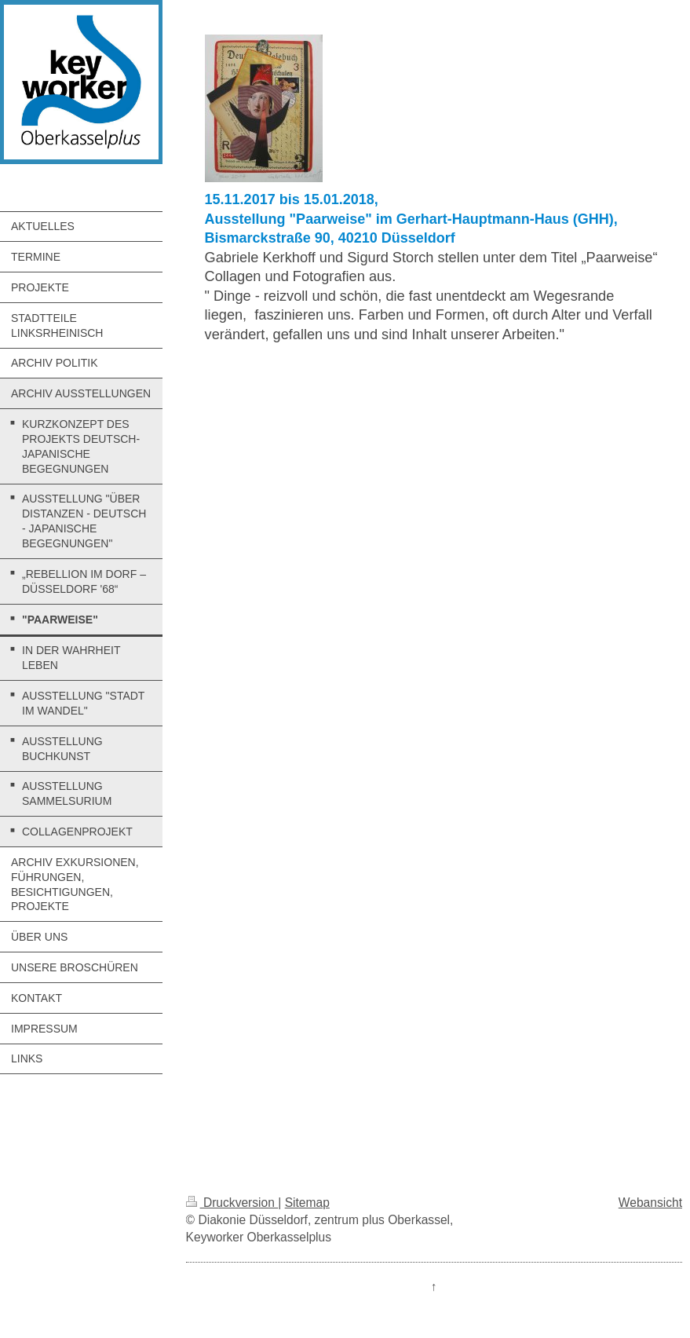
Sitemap (307, 1202)
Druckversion (232, 1202)
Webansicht (650, 1202)
